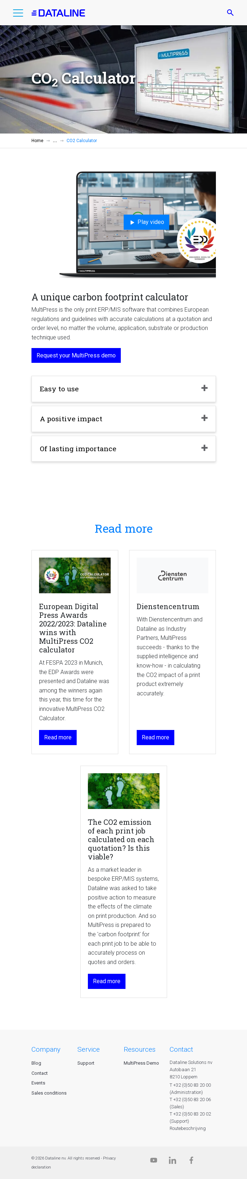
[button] (18, 14)
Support (85, 1063)
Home (37, 140)
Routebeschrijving (188, 1128)
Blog (36, 1063)
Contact (39, 1073)
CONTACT (181, 1049)
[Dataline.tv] (153, 1162)
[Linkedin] (172, 1162)
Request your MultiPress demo (76, 355)
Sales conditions (49, 1093)
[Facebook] (191, 1162)
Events (38, 1083)
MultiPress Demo (141, 1063)
